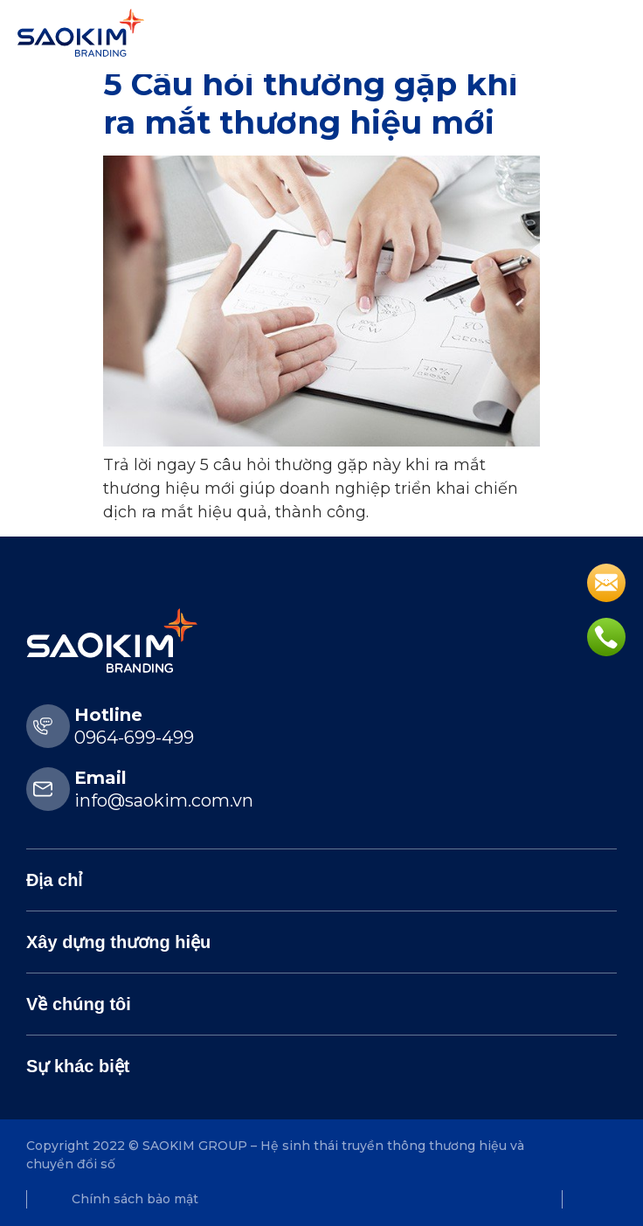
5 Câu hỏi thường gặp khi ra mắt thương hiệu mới (310, 103)
